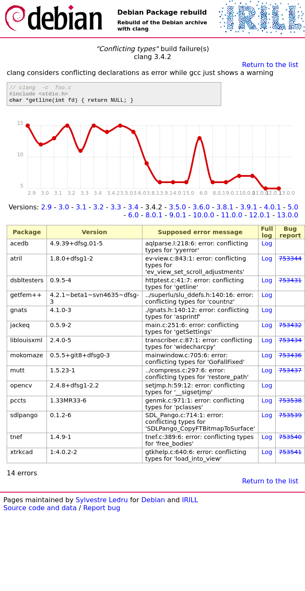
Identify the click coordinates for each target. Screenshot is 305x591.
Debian (153, 504)
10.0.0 (204, 219)
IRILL (190, 504)
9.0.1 (177, 219)
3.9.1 (248, 211)
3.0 (64, 211)
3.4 (133, 211)
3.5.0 (177, 211)
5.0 (293, 211)
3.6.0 (201, 211)
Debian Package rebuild (162, 12)
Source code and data (40, 512)
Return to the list (270, 65)
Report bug (102, 512)
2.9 (46, 211)
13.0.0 (287, 219)
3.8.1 (225, 211)
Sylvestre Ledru (102, 504)
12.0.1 (259, 219)
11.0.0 (231, 219)
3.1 (81, 211)
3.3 (116, 211)
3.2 (98, 211)
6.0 (133, 219)
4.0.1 (272, 211)
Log (266, 247)
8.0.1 (154, 219)
